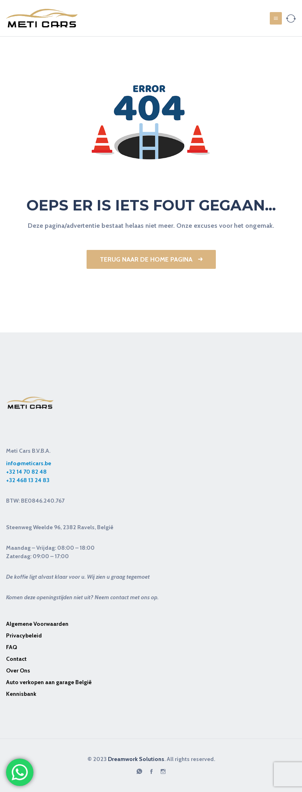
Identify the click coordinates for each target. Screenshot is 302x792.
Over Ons (18, 670)
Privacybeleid (24, 635)
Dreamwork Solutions (136, 759)
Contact (16, 658)
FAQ (11, 647)
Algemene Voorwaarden (37, 623)
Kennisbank (21, 693)
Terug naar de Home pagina (151, 259)
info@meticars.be (28, 463)
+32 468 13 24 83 (28, 480)
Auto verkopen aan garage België (49, 682)
